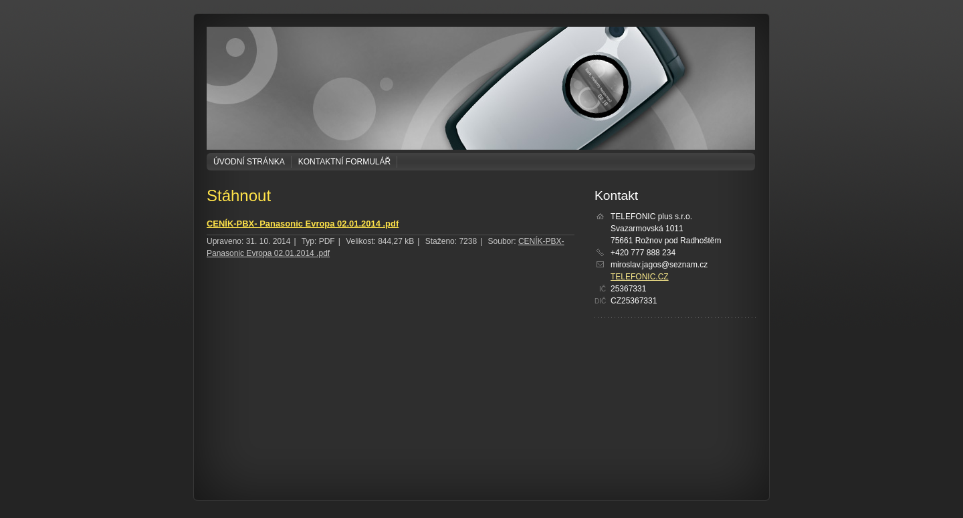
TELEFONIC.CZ (640, 276)
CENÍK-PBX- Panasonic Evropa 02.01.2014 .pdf (303, 224)
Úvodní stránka (249, 161)
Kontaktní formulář (344, 161)
